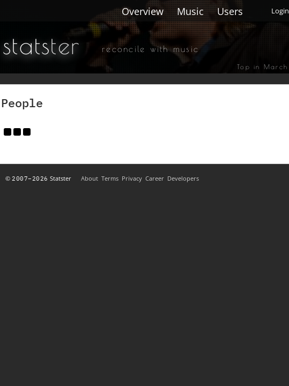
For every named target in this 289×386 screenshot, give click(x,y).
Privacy (132, 178)
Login (280, 11)
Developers (183, 178)
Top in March (262, 66)
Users (230, 11)
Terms (109, 178)
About (89, 178)
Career (154, 178)
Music (190, 11)
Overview (143, 11)
